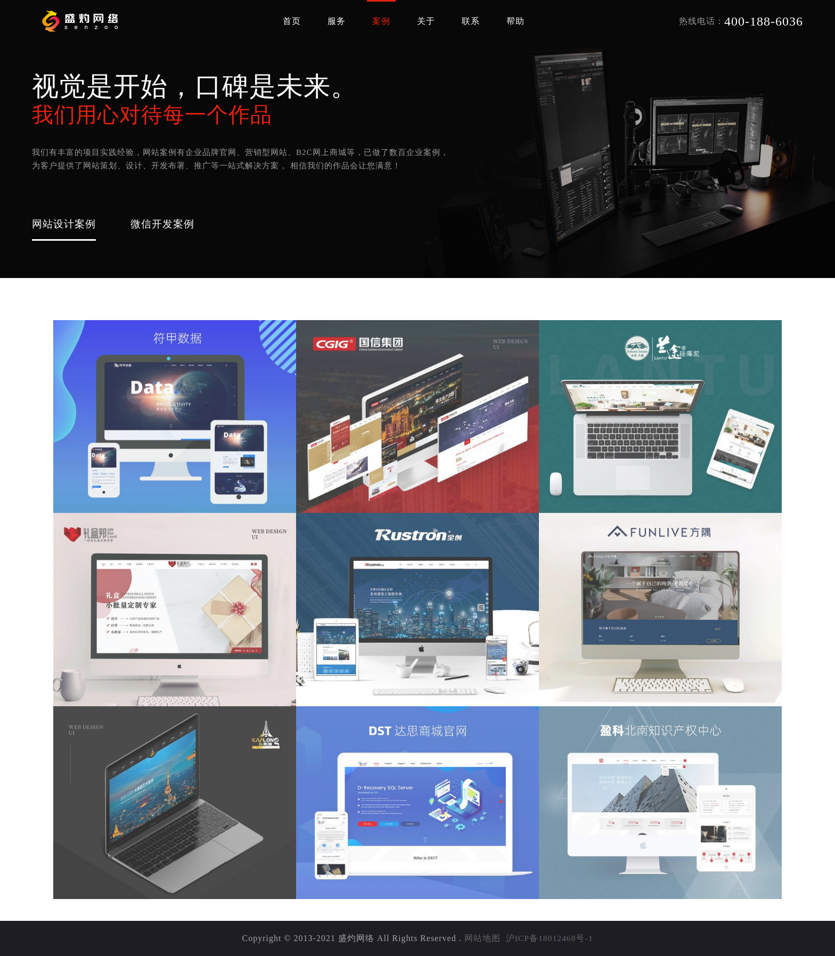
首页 (292, 21)
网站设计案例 (65, 223)
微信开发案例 (167, 223)
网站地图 (481, 938)
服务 (337, 21)
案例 (381, 21)
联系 (471, 21)
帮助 (515, 21)
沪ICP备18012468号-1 (549, 938)
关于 (426, 21)
